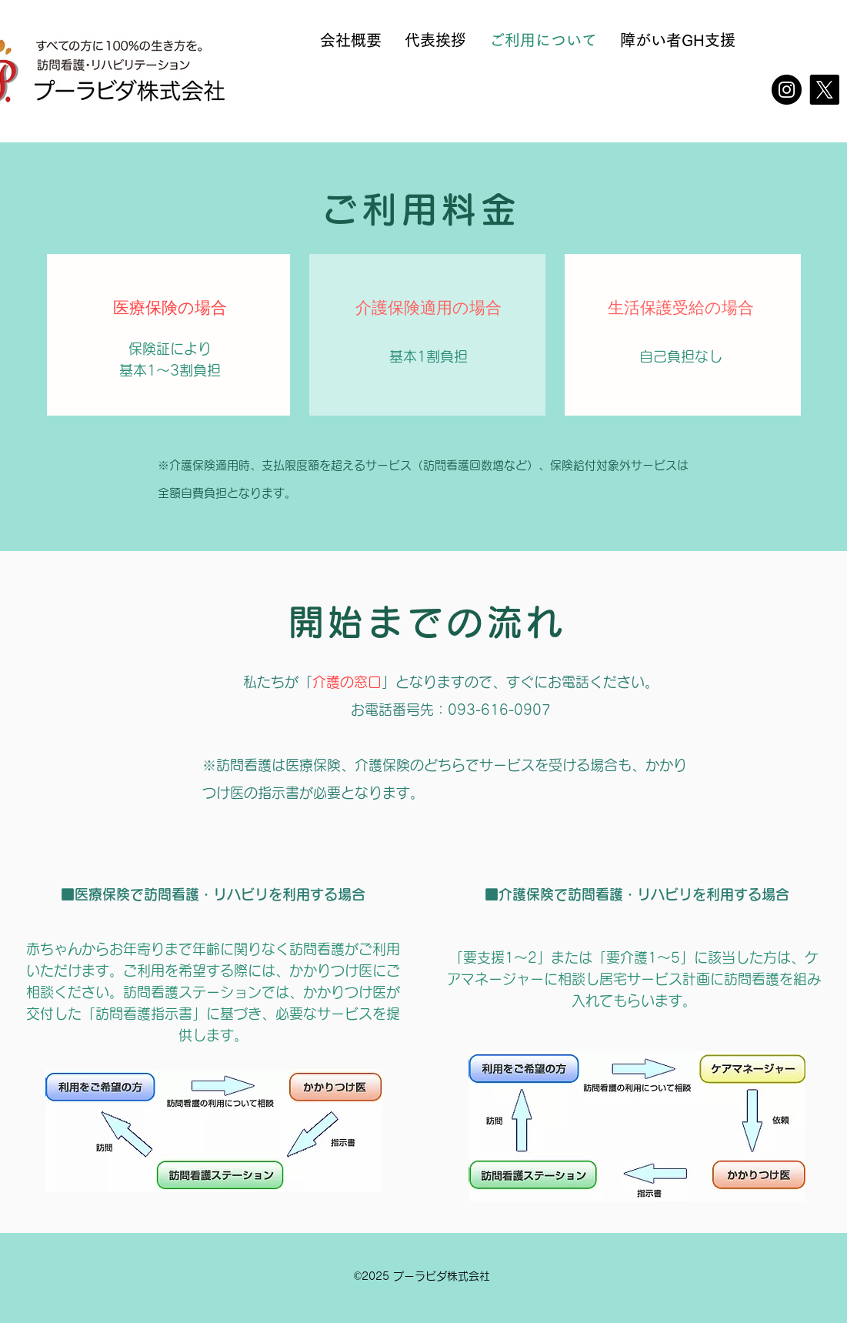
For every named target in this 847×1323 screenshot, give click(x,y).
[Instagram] (787, 90)
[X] (824, 90)
